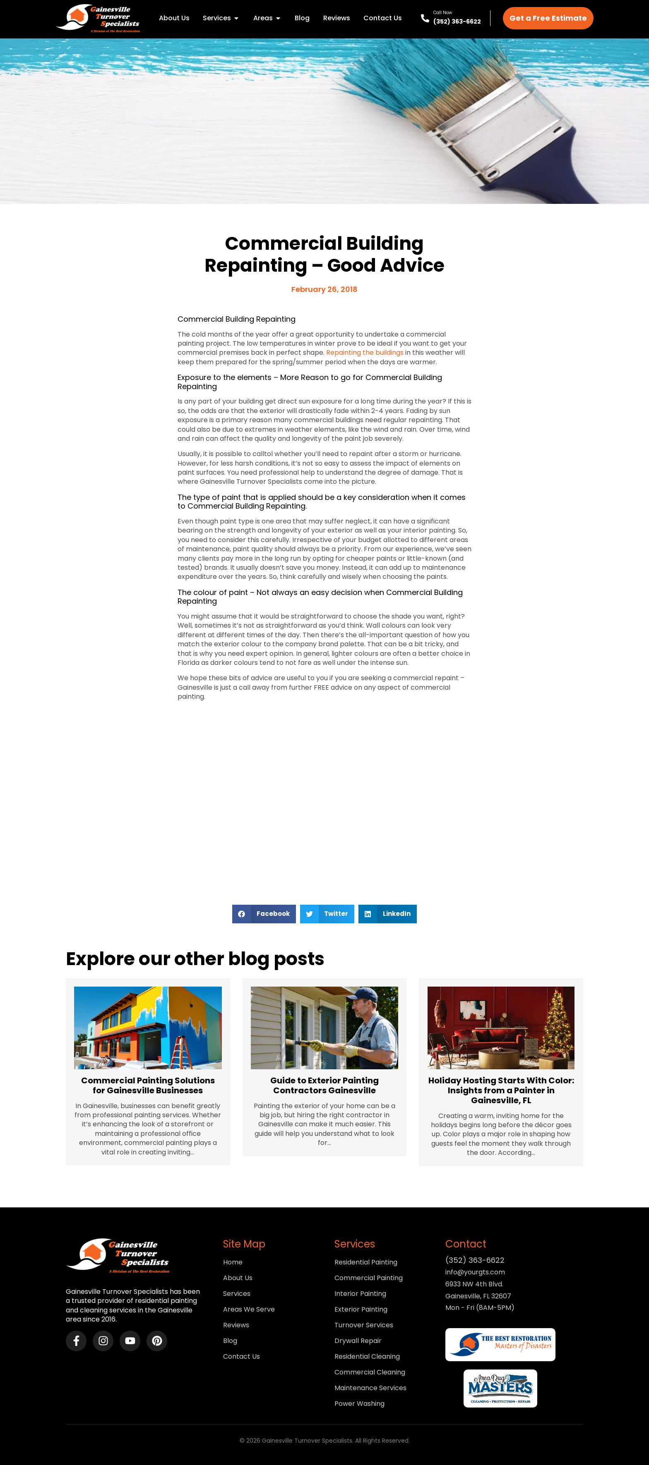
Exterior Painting (360, 1309)
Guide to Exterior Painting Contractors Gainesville (324, 1085)
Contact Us (241, 1357)
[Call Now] (425, 18)
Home (233, 1262)
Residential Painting (365, 1262)
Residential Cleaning (367, 1357)
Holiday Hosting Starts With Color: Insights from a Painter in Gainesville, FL (501, 1090)
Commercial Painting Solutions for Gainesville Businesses (148, 1085)
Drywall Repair (358, 1341)
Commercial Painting (368, 1278)
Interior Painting (360, 1294)
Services (236, 1294)
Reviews (236, 1325)
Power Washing (359, 1404)
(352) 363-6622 (457, 21)
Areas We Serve (249, 1309)
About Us (237, 1278)
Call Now (442, 13)
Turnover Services (363, 1325)
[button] (264, 914)
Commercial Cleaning (369, 1372)
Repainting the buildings (365, 352)
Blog (230, 1341)
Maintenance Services (370, 1388)
